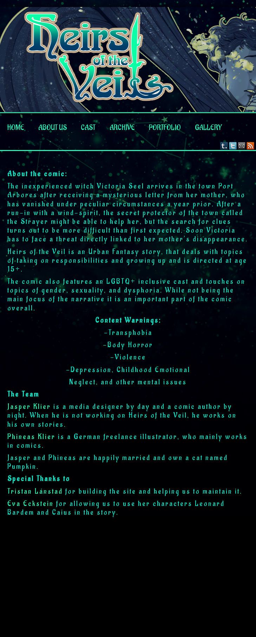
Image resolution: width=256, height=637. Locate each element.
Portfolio (165, 127)
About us (52, 127)
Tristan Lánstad (35, 491)
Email (241, 145)
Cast (88, 127)
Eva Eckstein (30, 503)
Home (15, 127)
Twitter (233, 145)
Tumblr (224, 145)
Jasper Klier (29, 406)
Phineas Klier (31, 436)
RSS (250, 145)
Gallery (208, 127)
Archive (122, 127)
